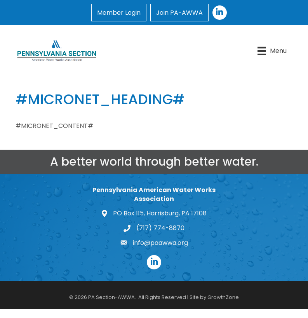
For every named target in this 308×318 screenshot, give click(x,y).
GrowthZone (223, 297)
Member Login (119, 12)
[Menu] (272, 51)
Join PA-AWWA (179, 12)
